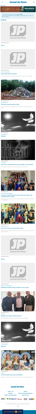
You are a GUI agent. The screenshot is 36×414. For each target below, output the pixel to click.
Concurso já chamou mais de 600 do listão (12, 228)
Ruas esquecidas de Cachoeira (9, 73)
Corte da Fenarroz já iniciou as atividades (12, 374)
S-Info (18, 405)
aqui (24, 15)
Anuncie (10, 393)
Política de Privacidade (11, 395)
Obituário (3, 136)
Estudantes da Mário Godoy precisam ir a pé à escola (15, 287)
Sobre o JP (10, 391)
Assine (25, 391)
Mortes (3, 45)
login (18, 15)
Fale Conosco (25, 395)
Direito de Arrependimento (25, 393)
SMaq (18, 406)
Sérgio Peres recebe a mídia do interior (11, 315)
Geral (4, 20)
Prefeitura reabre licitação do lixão (10, 104)
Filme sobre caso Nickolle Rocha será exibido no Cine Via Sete (17, 164)
